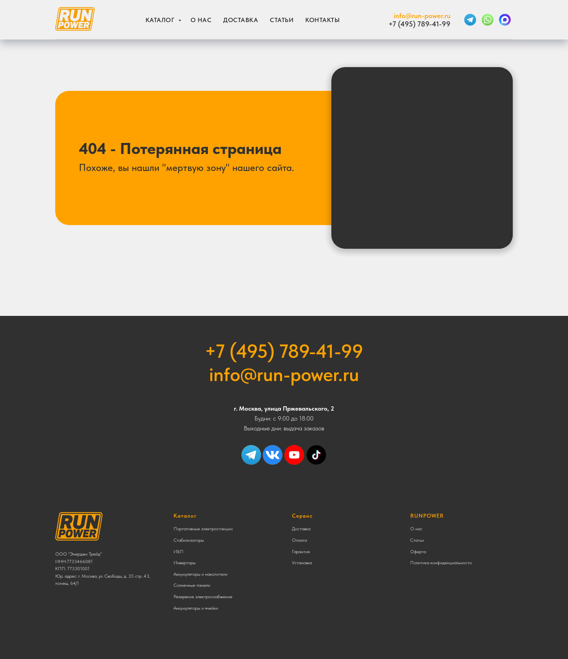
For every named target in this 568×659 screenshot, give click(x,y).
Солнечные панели (192, 585)
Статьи (281, 20)
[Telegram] (470, 20)
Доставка (240, 20)
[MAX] (505, 20)
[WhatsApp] (487, 20)
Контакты (322, 20)
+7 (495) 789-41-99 (419, 24)
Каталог (161, 20)
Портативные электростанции (203, 528)
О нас (201, 20)
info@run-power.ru (422, 15)
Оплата (299, 540)
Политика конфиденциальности (441, 562)
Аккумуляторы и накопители (201, 574)
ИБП (178, 551)
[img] (316, 455)
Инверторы (185, 562)
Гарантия (301, 551)
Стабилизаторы (189, 540)
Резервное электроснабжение (203, 596)
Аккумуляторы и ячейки (196, 608)
